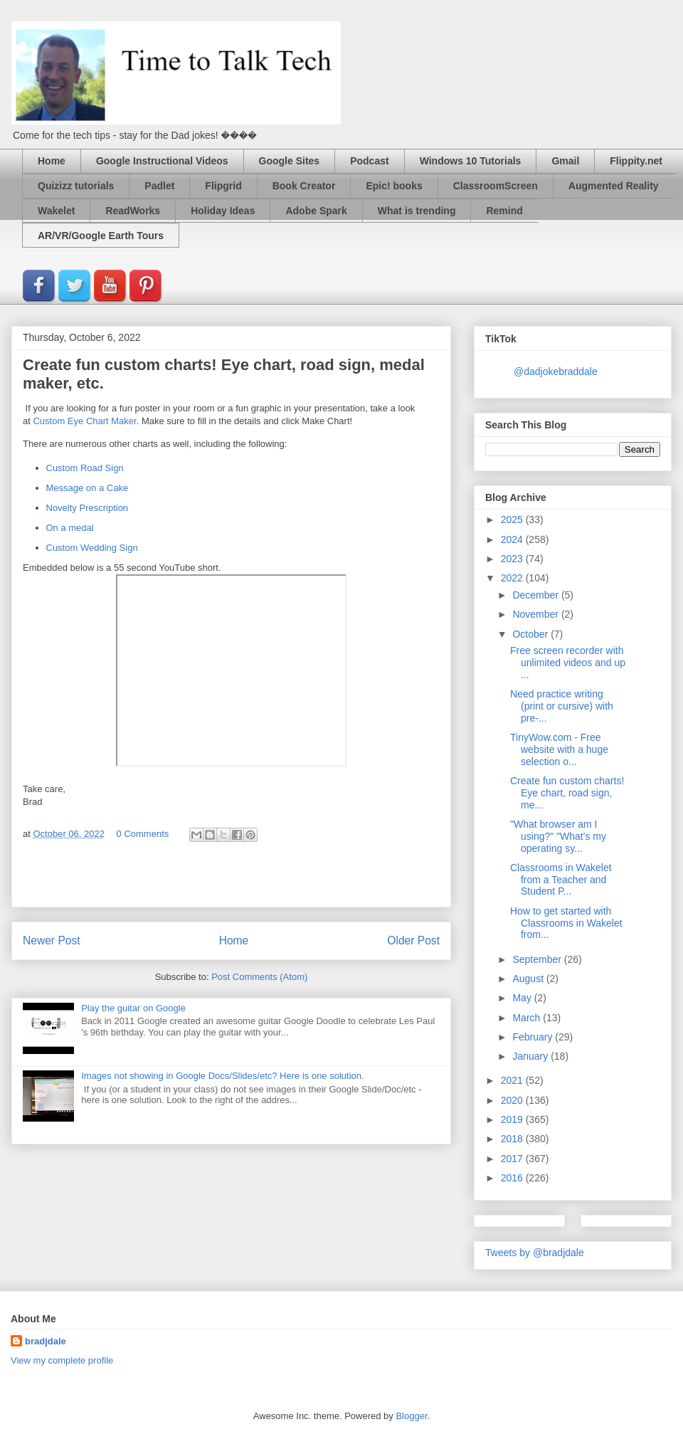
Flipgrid (223, 185)
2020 (513, 1100)
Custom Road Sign (85, 468)
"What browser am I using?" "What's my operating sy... (558, 836)
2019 (513, 1119)
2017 (513, 1158)
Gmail (565, 161)
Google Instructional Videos (162, 161)
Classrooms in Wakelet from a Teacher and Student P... (561, 879)
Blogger (411, 1416)
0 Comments (143, 833)
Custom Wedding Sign (92, 547)
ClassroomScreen (495, 185)
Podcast (369, 161)
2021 (513, 1080)
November (536, 614)
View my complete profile (62, 1360)
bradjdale (45, 1341)
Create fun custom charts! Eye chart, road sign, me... (567, 793)
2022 (513, 578)
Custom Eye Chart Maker (84, 421)
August (529, 978)
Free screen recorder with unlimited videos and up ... (567, 662)
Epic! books (394, 185)
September (537, 959)
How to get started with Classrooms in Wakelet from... (566, 923)
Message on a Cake (87, 488)
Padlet (159, 185)
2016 (513, 1178)
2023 (513, 558)
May (523, 997)
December (536, 595)
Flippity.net (636, 161)
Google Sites (289, 161)
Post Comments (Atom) (259, 976)
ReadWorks (132, 210)
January (531, 1056)
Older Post (413, 940)
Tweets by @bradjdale (534, 1252)
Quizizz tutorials (76, 185)
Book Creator (304, 185)
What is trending (417, 210)
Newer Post (51, 940)
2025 (513, 519)
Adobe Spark (315, 210)
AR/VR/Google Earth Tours (101, 235)
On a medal (70, 527)
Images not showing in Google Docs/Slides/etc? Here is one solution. (222, 1075)
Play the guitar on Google (133, 1008)
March (527, 1017)
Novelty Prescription (87, 507)
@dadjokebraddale (556, 371)
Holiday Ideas (223, 210)
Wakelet (56, 210)
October (531, 634)
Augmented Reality (613, 185)
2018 (513, 1138)
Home (51, 161)
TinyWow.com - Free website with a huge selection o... (559, 749)
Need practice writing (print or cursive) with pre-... (561, 706)
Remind (504, 210)
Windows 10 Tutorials (470, 161)
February (533, 1037)
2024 (513, 539)
